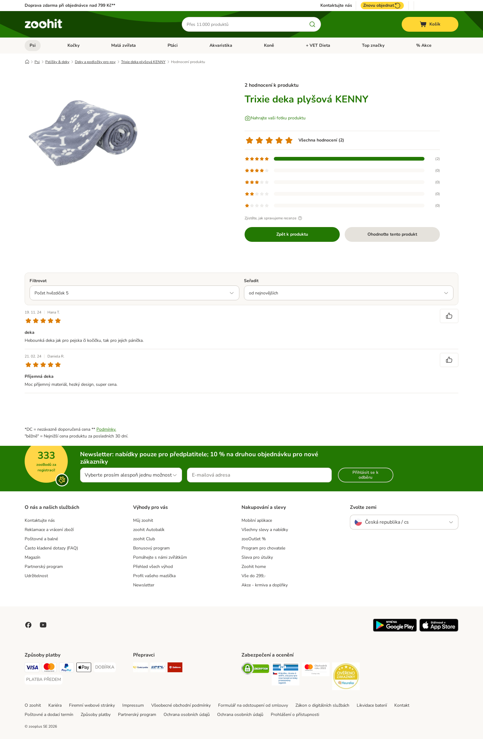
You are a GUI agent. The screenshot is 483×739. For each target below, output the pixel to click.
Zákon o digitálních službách (322, 705)
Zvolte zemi (363, 507)
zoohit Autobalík (148, 530)
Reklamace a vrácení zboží (49, 530)
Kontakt (401, 705)
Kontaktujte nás (336, 5)
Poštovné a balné (41, 539)
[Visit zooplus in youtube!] (43, 625)
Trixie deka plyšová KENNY (143, 61)
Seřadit (251, 281)
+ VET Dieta (318, 45)
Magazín (32, 557)
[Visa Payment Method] (32, 668)
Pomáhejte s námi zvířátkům (160, 557)
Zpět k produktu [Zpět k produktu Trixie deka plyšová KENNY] (292, 234)
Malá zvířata (123, 45)
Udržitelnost (36, 576)
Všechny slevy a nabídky (265, 530)
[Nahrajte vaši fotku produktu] (275, 118)
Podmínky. (106, 429)
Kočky (73, 45)
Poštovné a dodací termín (49, 714)
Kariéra (55, 705)
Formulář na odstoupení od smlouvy (253, 705)
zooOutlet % (254, 539)
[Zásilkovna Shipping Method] (175, 668)
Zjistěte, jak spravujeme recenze (274, 218)
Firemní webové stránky (92, 705)
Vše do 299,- (254, 576)
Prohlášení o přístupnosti (295, 714)
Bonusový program (151, 548)
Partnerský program (44, 566)
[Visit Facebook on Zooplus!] (28, 625)
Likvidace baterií (372, 705)
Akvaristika (220, 45)
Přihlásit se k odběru (365, 474)
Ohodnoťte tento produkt (392, 234)
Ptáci (173, 45)
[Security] (255, 669)
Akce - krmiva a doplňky (265, 585)
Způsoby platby (96, 714)
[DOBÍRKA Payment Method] (104, 667)
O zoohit (33, 705)
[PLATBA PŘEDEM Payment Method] (43, 679)
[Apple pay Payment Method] (83, 668)
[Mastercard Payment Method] (49, 668)
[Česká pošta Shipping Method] (140, 668)
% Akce (424, 45)
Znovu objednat (382, 5)
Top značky (373, 45)
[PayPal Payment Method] (66, 668)
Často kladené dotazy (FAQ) (51, 548)
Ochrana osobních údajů (187, 714)
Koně (269, 45)
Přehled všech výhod (153, 566)
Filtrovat (38, 281)
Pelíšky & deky (57, 61)
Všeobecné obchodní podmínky (181, 705)
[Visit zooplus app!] (395, 630)
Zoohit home (254, 566)
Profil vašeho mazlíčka (154, 576)
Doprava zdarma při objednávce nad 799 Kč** (70, 5)
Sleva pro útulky (257, 557)
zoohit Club (144, 539)
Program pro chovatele (263, 548)
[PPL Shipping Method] (157, 668)
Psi (33, 45)
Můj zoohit (143, 520)
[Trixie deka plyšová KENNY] (83, 133)
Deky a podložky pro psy (95, 61)
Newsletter (143, 585)
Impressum (133, 705)
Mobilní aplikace (257, 520)
